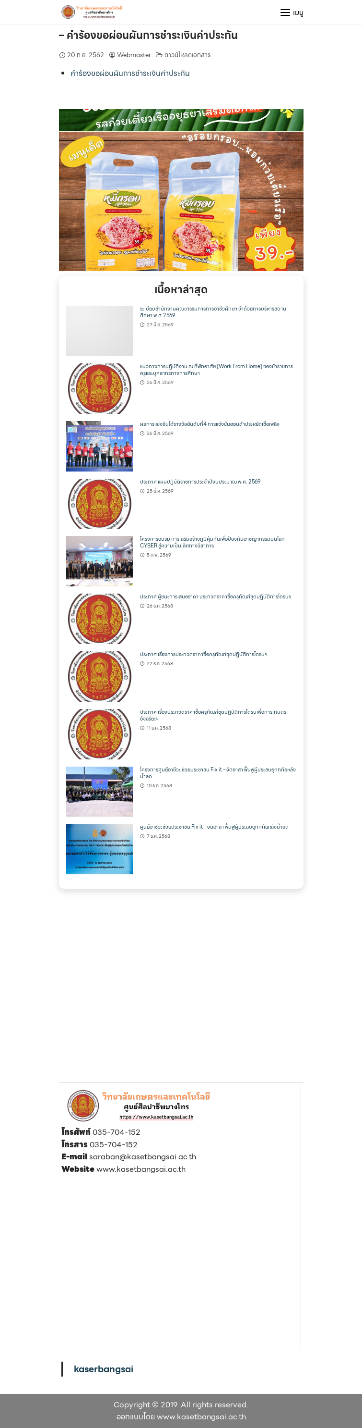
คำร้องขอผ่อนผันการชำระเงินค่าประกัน (130, 73)
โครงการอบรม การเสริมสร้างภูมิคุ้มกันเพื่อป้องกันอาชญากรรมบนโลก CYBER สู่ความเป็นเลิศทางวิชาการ (212, 542)
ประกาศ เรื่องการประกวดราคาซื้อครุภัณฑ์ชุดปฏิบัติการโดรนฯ (204, 654)
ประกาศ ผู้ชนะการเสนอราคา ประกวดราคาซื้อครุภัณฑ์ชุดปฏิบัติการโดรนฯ (216, 597)
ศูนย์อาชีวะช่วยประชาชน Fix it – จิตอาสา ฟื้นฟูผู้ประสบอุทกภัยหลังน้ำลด (214, 827)
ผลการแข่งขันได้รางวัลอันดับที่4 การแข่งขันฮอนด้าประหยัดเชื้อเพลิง (210, 424)
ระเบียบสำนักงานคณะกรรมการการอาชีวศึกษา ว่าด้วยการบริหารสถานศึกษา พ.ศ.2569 (213, 312)
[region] (181, 190)
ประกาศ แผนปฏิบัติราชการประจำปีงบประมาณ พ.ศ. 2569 (200, 482)
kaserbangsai (103, 1369)
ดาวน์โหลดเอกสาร (187, 55)
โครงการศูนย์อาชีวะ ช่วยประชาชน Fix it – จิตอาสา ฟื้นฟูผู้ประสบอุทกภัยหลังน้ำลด (218, 773)
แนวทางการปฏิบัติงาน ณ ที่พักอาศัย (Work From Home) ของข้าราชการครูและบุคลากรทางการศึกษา (216, 369)
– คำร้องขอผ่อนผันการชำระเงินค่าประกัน (148, 35)
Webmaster (134, 55)
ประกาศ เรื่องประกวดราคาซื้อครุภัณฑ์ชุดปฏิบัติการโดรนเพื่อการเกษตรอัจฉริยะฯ (213, 715)
